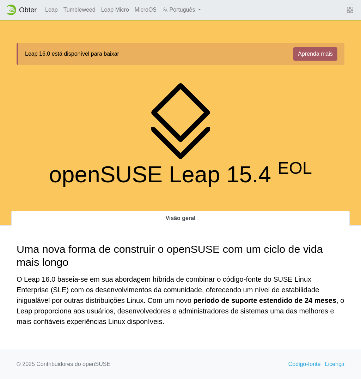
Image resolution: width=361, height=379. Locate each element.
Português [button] (179, 10)
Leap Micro (115, 10)
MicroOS (146, 10)
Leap (51, 10)
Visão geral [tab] (180, 218)
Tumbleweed (79, 10)
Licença (334, 364)
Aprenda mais (315, 54)
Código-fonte (304, 364)
